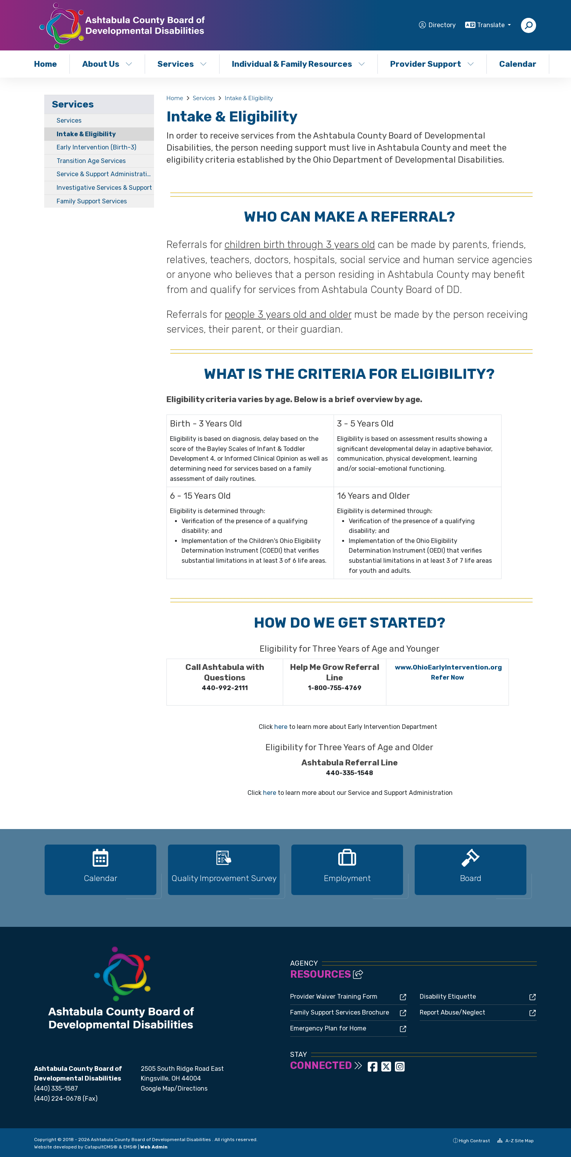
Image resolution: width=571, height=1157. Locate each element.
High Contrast (474, 1140)
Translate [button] (491, 25)
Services (182, 64)
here (280, 726)
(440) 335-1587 (56, 1088)
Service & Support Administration (105, 174)
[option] (100, 873)
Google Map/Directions (174, 1088)
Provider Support (432, 64)
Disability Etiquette (448, 996)
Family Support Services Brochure (339, 1012)
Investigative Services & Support (104, 187)
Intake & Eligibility (86, 134)
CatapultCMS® (101, 1147)
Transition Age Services (91, 161)
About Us (107, 64)
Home (45, 64)
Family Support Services (92, 201)
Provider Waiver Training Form (333, 996)
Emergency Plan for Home (328, 1028)
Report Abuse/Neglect (452, 1012)
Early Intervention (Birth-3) (96, 147)
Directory (442, 25)
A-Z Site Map (515, 1140)
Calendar (517, 64)
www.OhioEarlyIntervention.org (448, 667)
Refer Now (447, 677)
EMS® (130, 1147)
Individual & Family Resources (297, 64)
